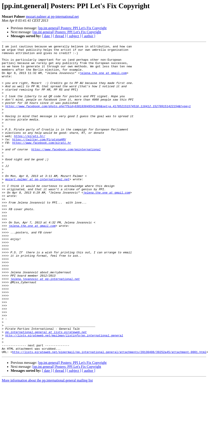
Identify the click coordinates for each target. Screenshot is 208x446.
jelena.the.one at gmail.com (103, 79)
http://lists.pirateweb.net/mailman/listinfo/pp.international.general (64, 394)
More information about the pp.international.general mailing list (47, 442)
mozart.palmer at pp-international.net (52, 16)
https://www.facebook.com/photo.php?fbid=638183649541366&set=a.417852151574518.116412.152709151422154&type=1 (98, 119)
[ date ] (47, 36)
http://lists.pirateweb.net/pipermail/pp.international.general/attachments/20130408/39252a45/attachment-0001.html (109, 414)
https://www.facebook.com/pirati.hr (41, 163)
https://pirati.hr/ (29, 155)
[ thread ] (59, 36)
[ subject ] (74, 36)
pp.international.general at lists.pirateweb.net (46, 390)
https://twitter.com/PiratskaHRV (39, 159)
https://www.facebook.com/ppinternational (66, 171)
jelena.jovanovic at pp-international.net (45, 326)
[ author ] (88, 36)
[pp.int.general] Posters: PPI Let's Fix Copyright (72, 28)
